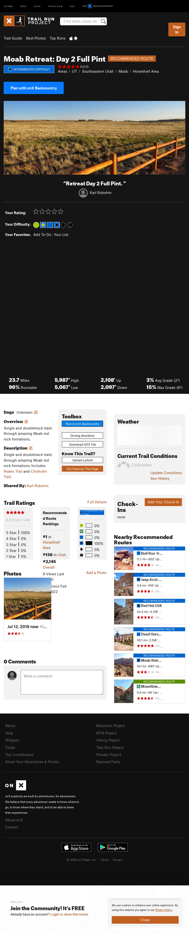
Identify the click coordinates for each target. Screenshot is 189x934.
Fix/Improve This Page (82, 469)
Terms (105, 859)
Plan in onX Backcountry (82, 424)
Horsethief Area (146, 71)
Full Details (97, 502)
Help (9, 733)
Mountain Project (110, 725)
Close (145, 920)
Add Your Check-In (163, 502)
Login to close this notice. (69, 914)
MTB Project (106, 733)
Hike (37, 6)
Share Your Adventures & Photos (32, 761)
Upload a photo (82, 460)
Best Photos (36, 38)
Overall (49, 567)
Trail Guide (13, 38)
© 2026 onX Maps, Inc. (82, 859)
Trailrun (55, 6)
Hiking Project (108, 740)
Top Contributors (19, 754)
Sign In (177, 29)
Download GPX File (82, 444)
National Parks (108, 761)
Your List (61, 234)
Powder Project (108, 754)
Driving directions (82, 436)
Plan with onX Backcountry (34, 88)
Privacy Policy (163, 910)
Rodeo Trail (13, 471)
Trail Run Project (110, 747)
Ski (72, 6)
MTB (23, 6)
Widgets (12, 740)
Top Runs (57, 38)
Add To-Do (42, 234)
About (10, 725)
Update (166, 472)
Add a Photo (96, 572)
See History (159, 478)
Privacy (117, 859)
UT (74, 71)
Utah (62, 554)
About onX (14, 820)
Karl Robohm (100, 192)
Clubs (10, 747)
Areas (62, 71)
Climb (8, 6)
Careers (11, 827)
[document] (145, 913)
